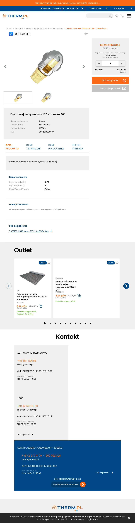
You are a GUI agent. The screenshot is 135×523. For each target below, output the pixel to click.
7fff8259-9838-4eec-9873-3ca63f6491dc (29, 231)
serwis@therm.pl (30, 413)
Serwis (70, 491)
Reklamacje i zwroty (23, 501)
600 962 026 (52, 409)
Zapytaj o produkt (113, 88)
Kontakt (71, 494)
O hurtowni (72, 480)
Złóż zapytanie (114, 80)
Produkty (19, 28)
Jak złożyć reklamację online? (27, 497)
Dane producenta (56, 146)
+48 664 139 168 (26, 359)
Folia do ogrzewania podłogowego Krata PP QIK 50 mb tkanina (32, 297)
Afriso (42, 121)
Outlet (44, 494)
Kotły (28, 28)
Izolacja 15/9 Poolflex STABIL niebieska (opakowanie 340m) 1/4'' (66, 285)
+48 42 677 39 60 (80, 359)
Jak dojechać (77, 388)
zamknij (129, 517)
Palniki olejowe (56, 28)
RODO (16, 491)
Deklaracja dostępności (24, 494)
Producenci (46, 484)
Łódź (73, 351)
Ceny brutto (59, 8)
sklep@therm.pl (25, 363)
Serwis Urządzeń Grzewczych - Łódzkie (39, 401)
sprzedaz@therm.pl (80, 363)
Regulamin (18, 480)
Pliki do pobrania (77, 146)
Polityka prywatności (23, 484)
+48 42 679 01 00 (31, 409)
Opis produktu (12, 146)
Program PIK (73, 8)
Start (9, 28)
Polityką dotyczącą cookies (87, 516)
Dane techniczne (33, 146)
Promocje (45, 491)
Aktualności (73, 484)
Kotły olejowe (40, 28)
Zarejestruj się (95, 8)
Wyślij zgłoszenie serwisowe (65, 438)
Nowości (44, 487)
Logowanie (119, 8)
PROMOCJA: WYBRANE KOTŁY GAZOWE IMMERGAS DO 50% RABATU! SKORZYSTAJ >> (67, 3)
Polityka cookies (21, 487)
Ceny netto (45, 8)
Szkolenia (72, 487)
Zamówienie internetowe (32, 351)
